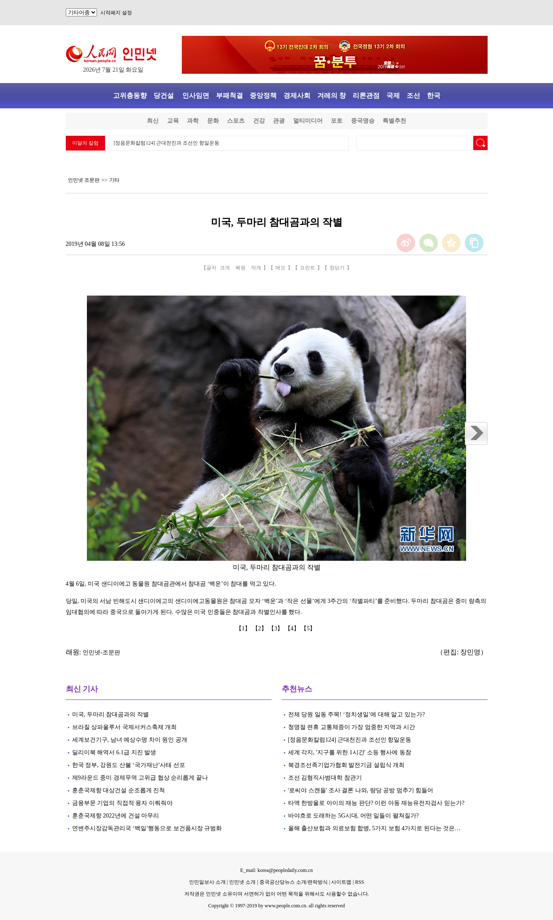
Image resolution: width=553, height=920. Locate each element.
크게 (225, 268)
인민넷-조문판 (101, 652)
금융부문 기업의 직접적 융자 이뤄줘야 (122, 803)
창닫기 (337, 268)
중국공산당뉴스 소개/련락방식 (293, 882)
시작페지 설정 (116, 13)
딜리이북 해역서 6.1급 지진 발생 (114, 752)
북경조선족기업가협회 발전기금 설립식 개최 (346, 765)
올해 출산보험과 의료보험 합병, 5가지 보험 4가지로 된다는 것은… (374, 828)
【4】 (293, 628)
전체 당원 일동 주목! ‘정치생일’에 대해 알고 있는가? (356, 714)
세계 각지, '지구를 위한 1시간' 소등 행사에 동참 (349, 752)
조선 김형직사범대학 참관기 (325, 778)
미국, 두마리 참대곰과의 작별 (111, 714)
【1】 (244, 628)
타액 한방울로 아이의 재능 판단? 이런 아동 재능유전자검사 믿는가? (376, 803)
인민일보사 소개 (207, 882)
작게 (256, 268)
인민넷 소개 (242, 882)
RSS (359, 882)
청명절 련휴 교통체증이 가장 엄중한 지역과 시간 (351, 727)
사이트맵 (341, 882)
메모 (280, 268)
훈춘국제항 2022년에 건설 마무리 (115, 815)
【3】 (276, 628)
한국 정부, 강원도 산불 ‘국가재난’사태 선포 (129, 765)
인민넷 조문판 (84, 180)
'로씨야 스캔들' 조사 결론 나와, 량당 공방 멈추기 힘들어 (361, 790)
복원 (240, 268)
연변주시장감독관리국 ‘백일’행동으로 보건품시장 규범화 (147, 828)
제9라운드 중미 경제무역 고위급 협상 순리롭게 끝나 (141, 778)
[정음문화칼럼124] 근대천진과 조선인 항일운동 (167, 143)
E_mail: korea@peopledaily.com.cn (276, 870)
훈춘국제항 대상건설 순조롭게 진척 (118, 790)
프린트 (307, 268)
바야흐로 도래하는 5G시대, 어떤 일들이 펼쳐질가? (353, 815)
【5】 (309, 628)
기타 (114, 180)
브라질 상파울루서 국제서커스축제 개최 (124, 727)
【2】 (260, 628)
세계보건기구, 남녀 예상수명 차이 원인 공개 (129, 740)
